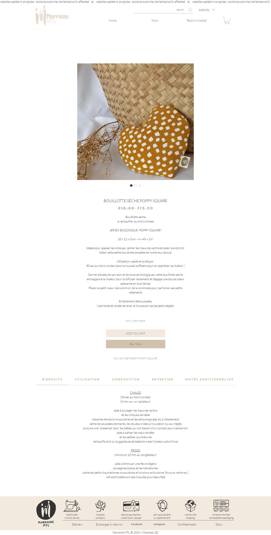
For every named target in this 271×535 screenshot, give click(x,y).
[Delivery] (77, 524)
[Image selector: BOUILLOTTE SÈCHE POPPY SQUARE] (131, 185)
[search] (163, 10)
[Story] (219, 524)
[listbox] (206, 10)
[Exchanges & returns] (109, 524)
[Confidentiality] (187, 524)
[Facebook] (136, 524)
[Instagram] (159, 524)
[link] (52, 379)
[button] (206, 10)
